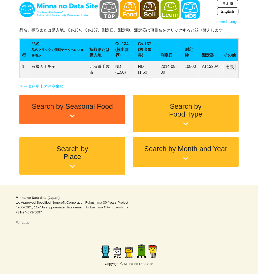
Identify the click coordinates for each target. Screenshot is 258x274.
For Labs (22, 223)
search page (227, 21)
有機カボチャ (43, 66)
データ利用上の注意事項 (41, 86)
